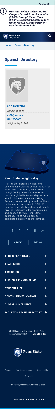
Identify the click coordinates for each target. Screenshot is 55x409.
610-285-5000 (13, 119)
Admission (12, 272)
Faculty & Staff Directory (23, 312)
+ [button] (46, 256)
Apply (17, 242)
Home (8, 45)
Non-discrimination (24, 370)
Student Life (14, 288)
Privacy (8, 370)
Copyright (29, 376)
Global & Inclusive (18, 304)
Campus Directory (24, 45)
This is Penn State (17, 256)
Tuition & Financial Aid (21, 280)
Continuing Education (20, 296)
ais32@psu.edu (14, 115)
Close (43, 3)
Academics (12, 264)
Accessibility (42, 370)
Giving (37, 242)
